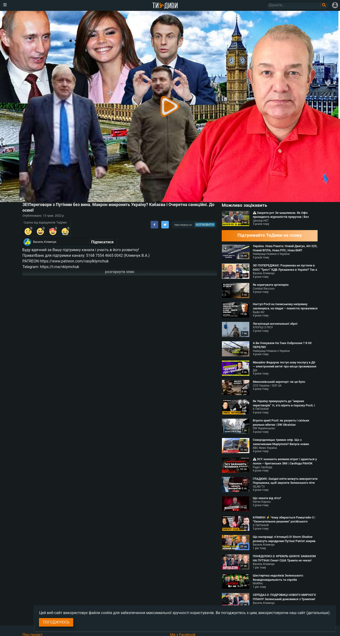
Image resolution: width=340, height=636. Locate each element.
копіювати (205, 224)
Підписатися (102, 242)
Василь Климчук (44, 242)
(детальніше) (318, 613)
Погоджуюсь (56, 622)
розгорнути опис (120, 272)
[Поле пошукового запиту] (324, 5)
